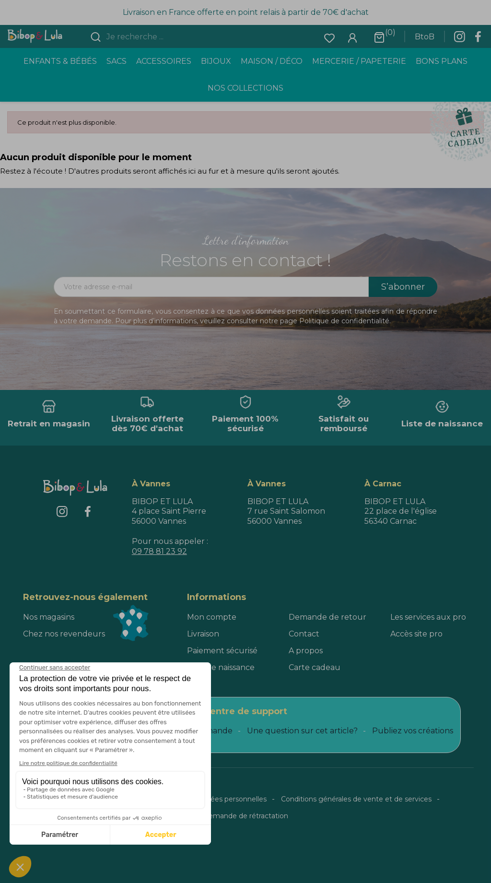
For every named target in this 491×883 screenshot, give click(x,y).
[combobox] (162, 37)
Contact (304, 633)
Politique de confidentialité (344, 321)
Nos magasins (48, 617)
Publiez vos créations (412, 730)
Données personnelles (229, 799)
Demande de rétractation (245, 816)
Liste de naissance (221, 667)
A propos (306, 650)
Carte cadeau (314, 667)
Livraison (203, 633)
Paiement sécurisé (222, 650)
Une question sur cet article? (302, 730)
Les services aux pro (428, 617)
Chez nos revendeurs (64, 633)
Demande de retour (327, 617)
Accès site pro (416, 633)
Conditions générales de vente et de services (356, 799)
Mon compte (211, 617)
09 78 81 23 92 (159, 551)
